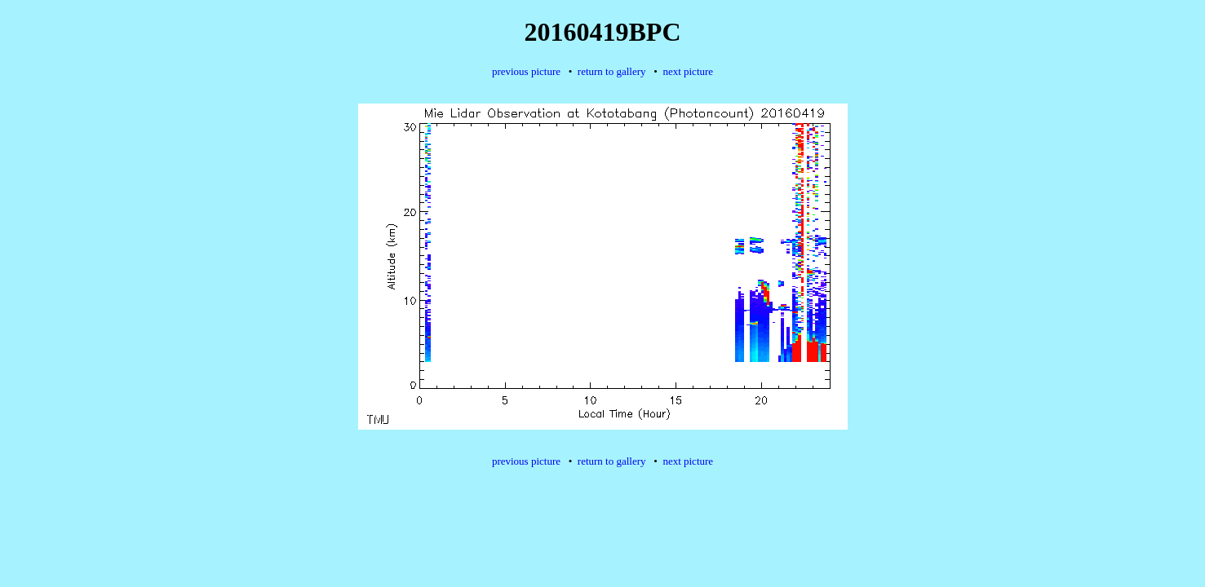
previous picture (526, 71)
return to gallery (612, 71)
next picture (687, 71)
